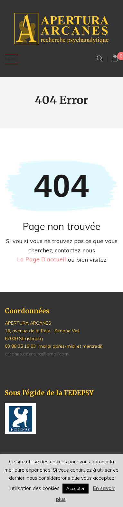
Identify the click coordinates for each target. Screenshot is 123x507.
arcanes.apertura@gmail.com (37, 354)
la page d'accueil (41, 259)
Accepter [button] (75, 488)
